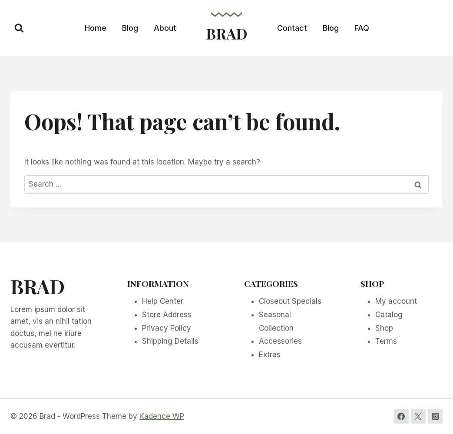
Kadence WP (161, 416)
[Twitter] (418, 416)
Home (95, 28)
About (165, 28)
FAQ (361, 28)
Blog (130, 28)
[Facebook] (401, 416)
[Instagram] (435, 416)
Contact (292, 28)
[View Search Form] (19, 28)
